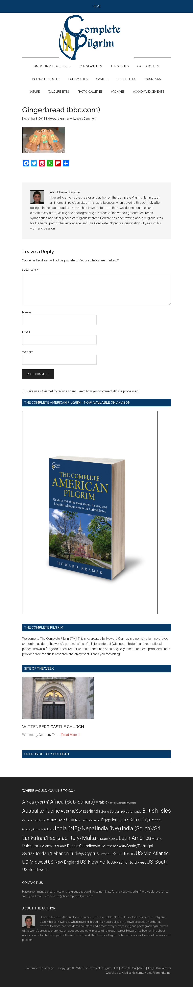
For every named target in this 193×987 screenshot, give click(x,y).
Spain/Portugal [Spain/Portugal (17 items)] (139, 846)
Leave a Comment (84, 118)
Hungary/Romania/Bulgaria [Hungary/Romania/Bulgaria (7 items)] (38, 829)
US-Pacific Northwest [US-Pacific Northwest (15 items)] (128, 862)
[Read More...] (70, 735)
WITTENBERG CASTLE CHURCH (53, 726)
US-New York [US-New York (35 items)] (95, 862)
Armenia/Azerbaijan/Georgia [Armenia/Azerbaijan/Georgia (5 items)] (122, 803)
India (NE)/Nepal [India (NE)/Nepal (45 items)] (75, 828)
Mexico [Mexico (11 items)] (157, 839)
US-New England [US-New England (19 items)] (63, 862)
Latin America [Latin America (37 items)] (135, 838)
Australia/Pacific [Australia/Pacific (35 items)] (41, 811)
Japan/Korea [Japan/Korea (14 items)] (107, 838)
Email (26, 332)
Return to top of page (40, 968)
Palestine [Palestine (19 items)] (30, 845)
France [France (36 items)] (120, 819)
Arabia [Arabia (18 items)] (102, 802)
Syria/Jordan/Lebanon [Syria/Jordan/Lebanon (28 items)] (45, 853)
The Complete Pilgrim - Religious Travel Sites (96, 37)
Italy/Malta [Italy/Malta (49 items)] (82, 837)
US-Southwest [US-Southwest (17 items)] (35, 869)
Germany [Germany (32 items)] (139, 820)
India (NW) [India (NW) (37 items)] (109, 828)
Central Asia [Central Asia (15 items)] (55, 820)
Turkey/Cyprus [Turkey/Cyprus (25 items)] (84, 853)
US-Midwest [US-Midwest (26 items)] (34, 862)
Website (28, 352)
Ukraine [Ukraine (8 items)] (104, 854)
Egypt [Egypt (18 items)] (106, 820)
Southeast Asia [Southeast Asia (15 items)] (113, 846)
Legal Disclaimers (159, 968)
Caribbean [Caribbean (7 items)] (39, 820)
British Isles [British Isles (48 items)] (156, 810)
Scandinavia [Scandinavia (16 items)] (89, 846)
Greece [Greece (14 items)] (155, 820)
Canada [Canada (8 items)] (27, 820)
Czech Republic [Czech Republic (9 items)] (90, 820)
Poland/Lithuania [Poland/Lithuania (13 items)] (53, 846)
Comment (30, 270)
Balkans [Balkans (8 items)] (104, 811)
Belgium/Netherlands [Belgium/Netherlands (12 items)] (125, 811)
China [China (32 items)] (72, 820)
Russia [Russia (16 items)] (73, 846)
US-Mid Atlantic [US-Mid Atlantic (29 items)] (152, 853)
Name (26, 312)
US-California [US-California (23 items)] (122, 853)
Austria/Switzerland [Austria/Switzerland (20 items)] (79, 811)
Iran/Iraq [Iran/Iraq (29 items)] (46, 838)
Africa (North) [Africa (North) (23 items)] (36, 802)
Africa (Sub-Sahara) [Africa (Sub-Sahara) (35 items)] (72, 802)
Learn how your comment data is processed (108, 391)
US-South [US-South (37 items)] (157, 862)
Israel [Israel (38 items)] (62, 838)
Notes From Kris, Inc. (158, 972)
